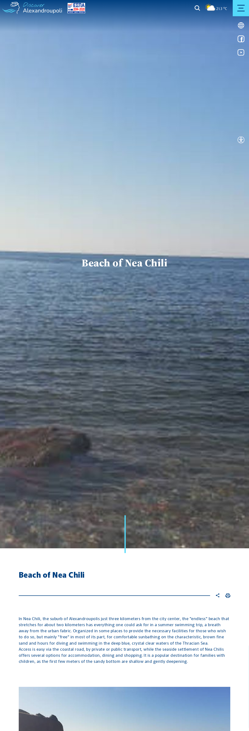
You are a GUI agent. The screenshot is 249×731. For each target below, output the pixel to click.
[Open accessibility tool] (241, 140)
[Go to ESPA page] (75, 8)
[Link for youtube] (241, 54)
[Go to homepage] (11, 8)
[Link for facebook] (241, 40)
